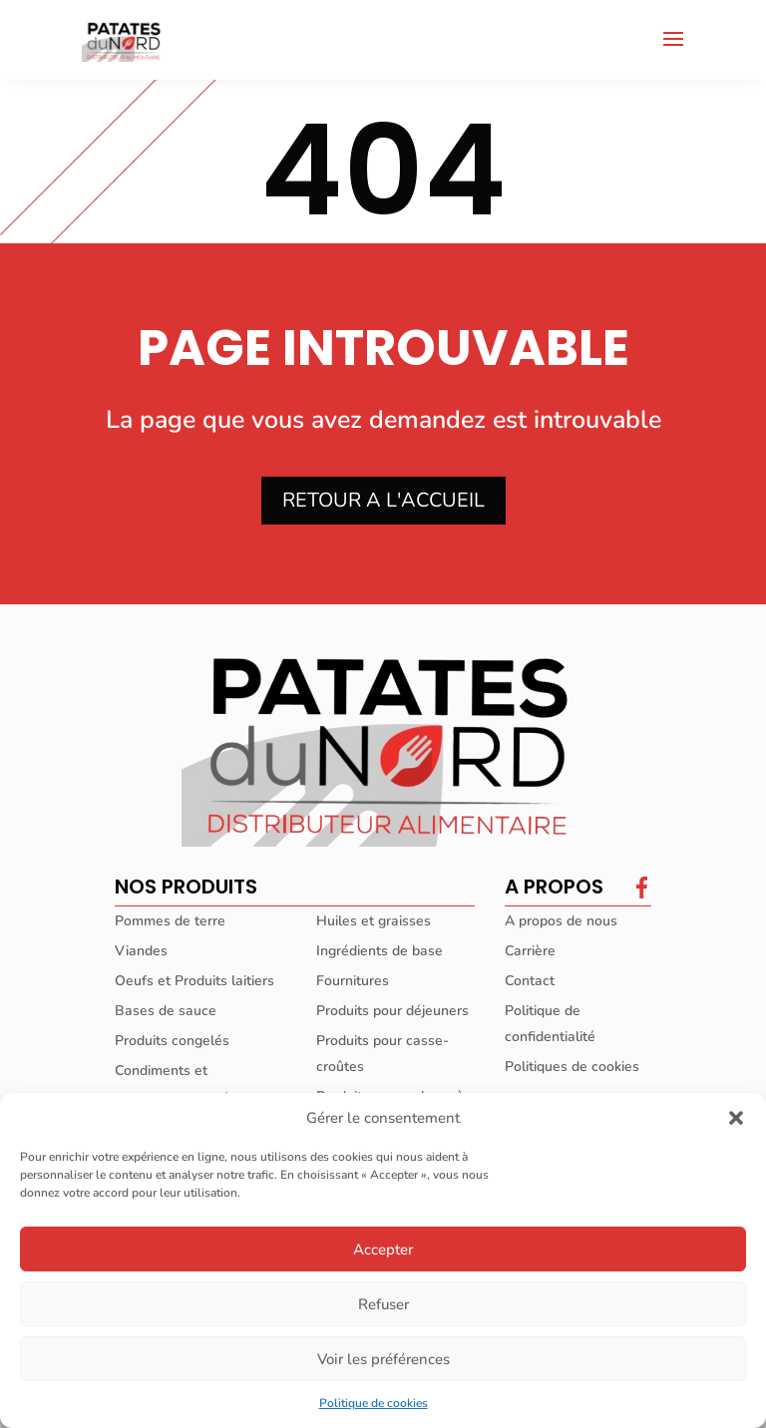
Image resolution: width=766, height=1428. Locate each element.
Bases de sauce (165, 1010)
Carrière (530, 950)
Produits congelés (172, 1040)
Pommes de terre (170, 920)
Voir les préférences (383, 1359)
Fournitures (352, 980)
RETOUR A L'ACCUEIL (383, 500)
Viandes (141, 950)
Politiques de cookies (572, 1066)
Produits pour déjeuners (392, 1010)
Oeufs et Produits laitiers (194, 980)
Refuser (383, 1304)
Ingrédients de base (379, 950)
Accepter (383, 1249)
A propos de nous (561, 920)
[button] (736, 1118)
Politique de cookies (373, 1403)
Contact (530, 980)
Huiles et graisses (373, 920)
